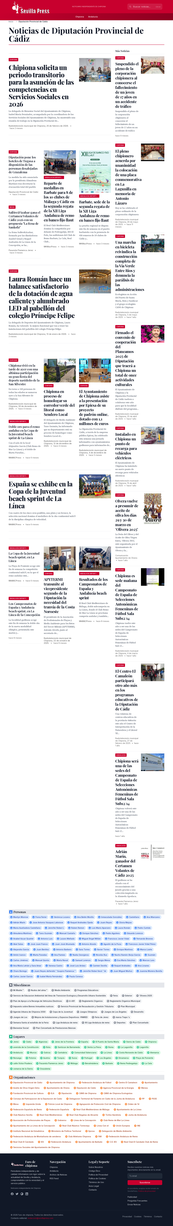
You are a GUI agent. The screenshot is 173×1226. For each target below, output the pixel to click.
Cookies (138, 1216)
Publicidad (132, 1197)
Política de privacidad (146, 1191)
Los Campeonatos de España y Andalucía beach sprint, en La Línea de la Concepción (24, 609)
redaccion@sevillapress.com (40, 1218)
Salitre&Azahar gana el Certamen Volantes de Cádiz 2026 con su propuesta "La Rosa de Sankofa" (24, 219)
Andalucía (93, 17)
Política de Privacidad (98, 1175)
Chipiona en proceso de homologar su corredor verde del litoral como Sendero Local (59, 403)
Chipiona (79, 17)
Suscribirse (145, 1182)
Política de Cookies (97, 1178)
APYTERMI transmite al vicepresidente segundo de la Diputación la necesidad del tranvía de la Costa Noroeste (59, 595)
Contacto (93, 1190)
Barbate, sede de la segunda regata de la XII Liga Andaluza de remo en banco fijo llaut (94, 211)
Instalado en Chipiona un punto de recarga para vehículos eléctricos (126, 446)
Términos (148, 1216)
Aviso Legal (94, 1186)
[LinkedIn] (26, 1194)
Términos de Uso (96, 1182)
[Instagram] (22, 1194)
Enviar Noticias (134, 1204)
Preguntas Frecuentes (137, 1201)
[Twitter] (17, 1194)
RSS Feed (54, 1178)
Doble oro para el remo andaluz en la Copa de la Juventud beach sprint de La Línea (24, 432)
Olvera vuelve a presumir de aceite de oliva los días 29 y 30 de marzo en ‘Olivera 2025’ (126, 515)
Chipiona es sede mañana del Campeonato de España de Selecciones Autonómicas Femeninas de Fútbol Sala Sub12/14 (126, 597)
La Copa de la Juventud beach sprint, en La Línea (24, 557)
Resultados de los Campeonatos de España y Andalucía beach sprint (93, 588)
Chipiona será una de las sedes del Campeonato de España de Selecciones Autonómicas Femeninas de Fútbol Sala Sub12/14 (126, 782)
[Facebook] (12, 1194)
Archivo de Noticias (58, 1175)
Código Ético (94, 1171)
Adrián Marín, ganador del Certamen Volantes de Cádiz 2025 (125, 863)
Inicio (11, 21)
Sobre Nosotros (96, 1167)
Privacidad (127, 1216)
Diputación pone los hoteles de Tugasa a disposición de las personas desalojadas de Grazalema (23, 164)
